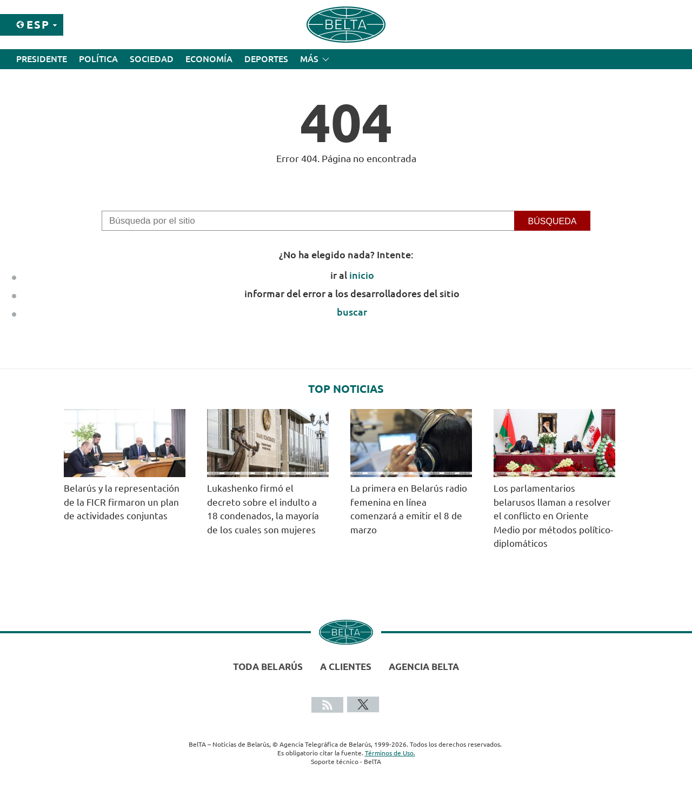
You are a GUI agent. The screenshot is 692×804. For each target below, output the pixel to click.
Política (98, 59)
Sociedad (152, 59)
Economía (208, 59)
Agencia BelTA (424, 666)
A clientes (345, 666)
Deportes (266, 59)
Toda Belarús (268, 666)
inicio (361, 275)
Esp (38, 24)
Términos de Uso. (390, 752)
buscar (352, 311)
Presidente (41, 59)
